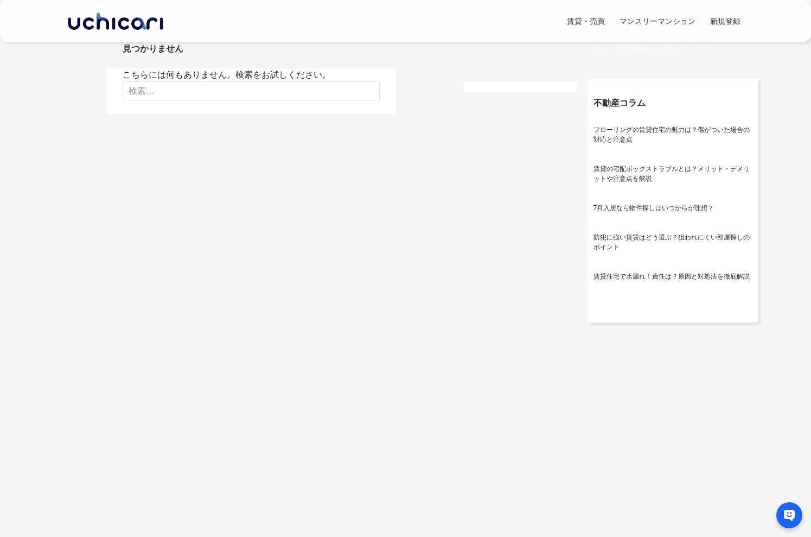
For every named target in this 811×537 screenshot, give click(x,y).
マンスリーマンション (657, 21)
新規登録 (725, 21)
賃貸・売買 (586, 21)
